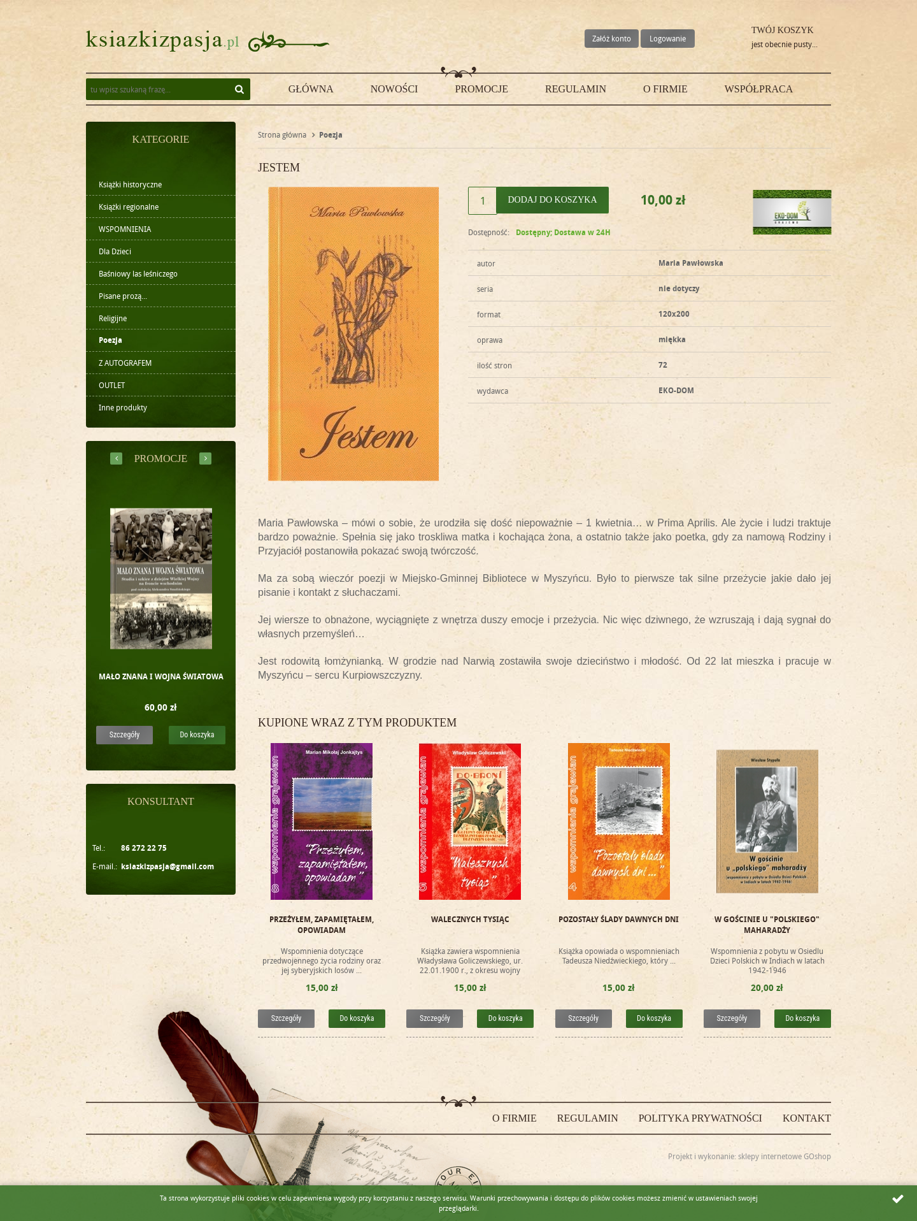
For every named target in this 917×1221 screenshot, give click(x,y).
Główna (311, 88)
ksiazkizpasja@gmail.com (167, 866)
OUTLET (112, 385)
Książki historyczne (130, 184)
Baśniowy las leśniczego (138, 273)
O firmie (665, 88)
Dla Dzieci (115, 251)
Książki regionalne (129, 206)
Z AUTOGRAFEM (125, 363)
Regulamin (575, 88)
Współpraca (759, 88)
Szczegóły (125, 734)
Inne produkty (123, 407)
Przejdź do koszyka (730, 41)
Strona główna (282, 134)
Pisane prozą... (123, 296)
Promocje (481, 88)
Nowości (394, 88)
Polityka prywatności (700, 1118)
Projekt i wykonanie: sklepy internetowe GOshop (749, 1156)
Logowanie (668, 38)
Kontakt (807, 1118)
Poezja (110, 340)
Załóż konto (611, 38)
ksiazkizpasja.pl (162, 41)
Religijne (113, 318)
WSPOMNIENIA (125, 229)
